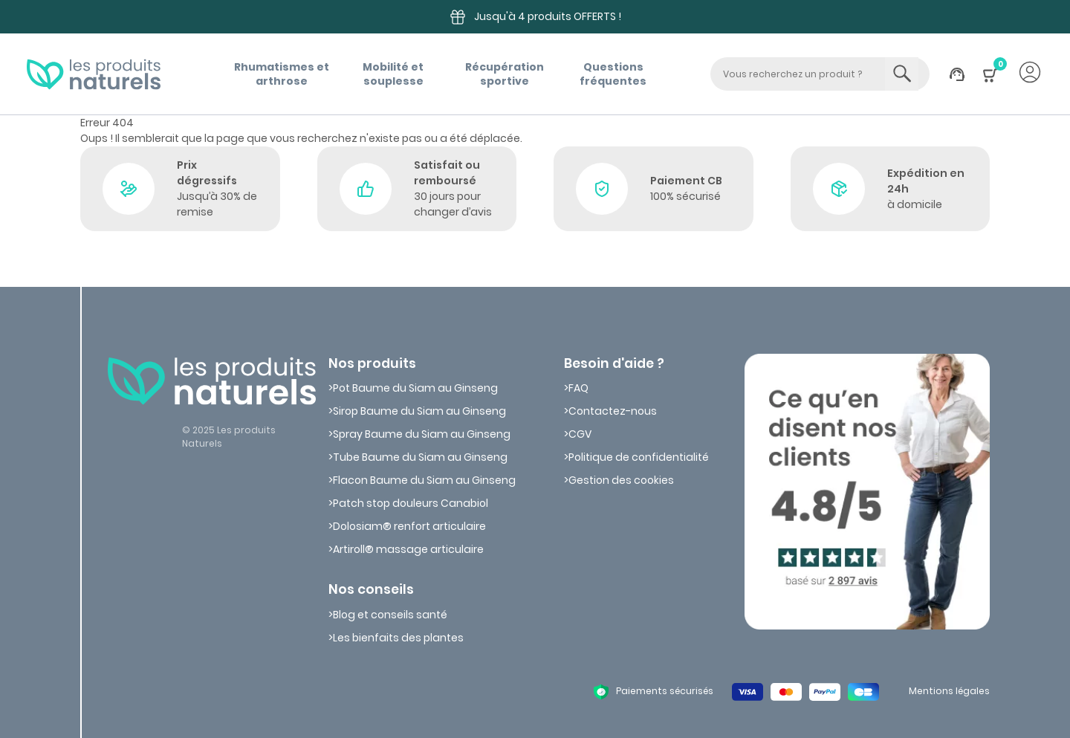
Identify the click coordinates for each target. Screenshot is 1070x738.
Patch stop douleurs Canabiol (410, 503)
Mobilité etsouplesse (393, 73)
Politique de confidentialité (638, 457)
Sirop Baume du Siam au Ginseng (419, 411)
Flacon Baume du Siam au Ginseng (424, 480)
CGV (579, 434)
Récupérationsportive (504, 73)
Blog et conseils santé (390, 614)
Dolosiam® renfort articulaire (409, 526)
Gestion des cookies (621, 480)
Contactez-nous (612, 411)
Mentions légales (949, 690)
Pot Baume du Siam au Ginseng (415, 388)
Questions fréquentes (613, 73)
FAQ (578, 388)
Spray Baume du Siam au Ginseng (421, 434)
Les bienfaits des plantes (398, 637)
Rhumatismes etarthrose (281, 73)
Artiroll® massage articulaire (408, 549)
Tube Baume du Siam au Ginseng (420, 457)
